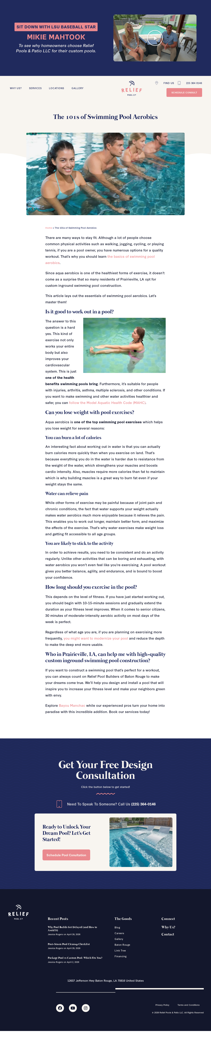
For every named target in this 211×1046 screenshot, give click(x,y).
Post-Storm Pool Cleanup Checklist (69, 944)
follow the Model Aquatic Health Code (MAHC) (107, 402)
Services (35, 88)
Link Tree (120, 950)
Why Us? (16, 88)
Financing (121, 956)
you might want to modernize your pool (96, 638)
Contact (168, 934)
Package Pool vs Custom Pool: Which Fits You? (75, 958)
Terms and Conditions (189, 1004)
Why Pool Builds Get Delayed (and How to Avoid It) (72, 929)
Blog (117, 927)
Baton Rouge (122, 944)
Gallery (77, 88)
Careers (119, 933)
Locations (56, 88)
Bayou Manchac (72, 705)
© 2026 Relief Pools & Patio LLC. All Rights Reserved (178, 1012)
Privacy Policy (162, 1004)
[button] (155, 38)
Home (48, 227)
